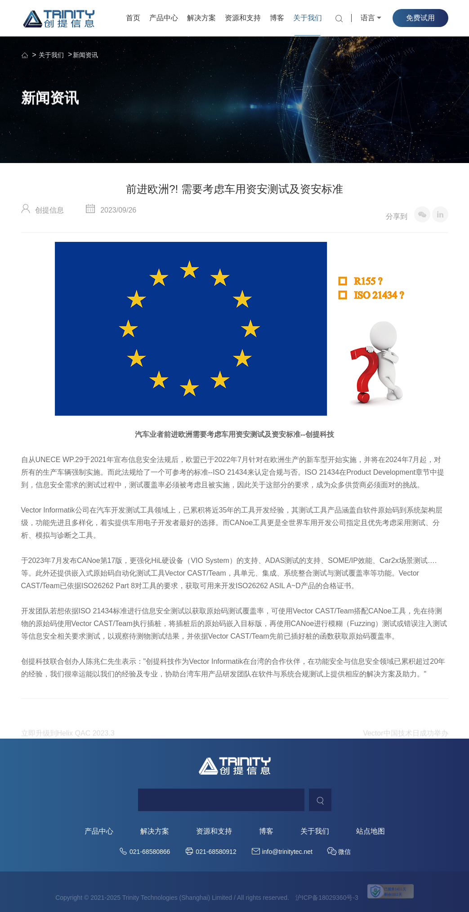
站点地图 (370, 831)
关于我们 (307, 18)
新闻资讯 (85, 55)
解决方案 (201, 18)
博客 (277, 18)
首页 (133, 18)
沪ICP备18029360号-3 (326, 897)
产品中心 (163, 18)
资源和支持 (243, 18)
